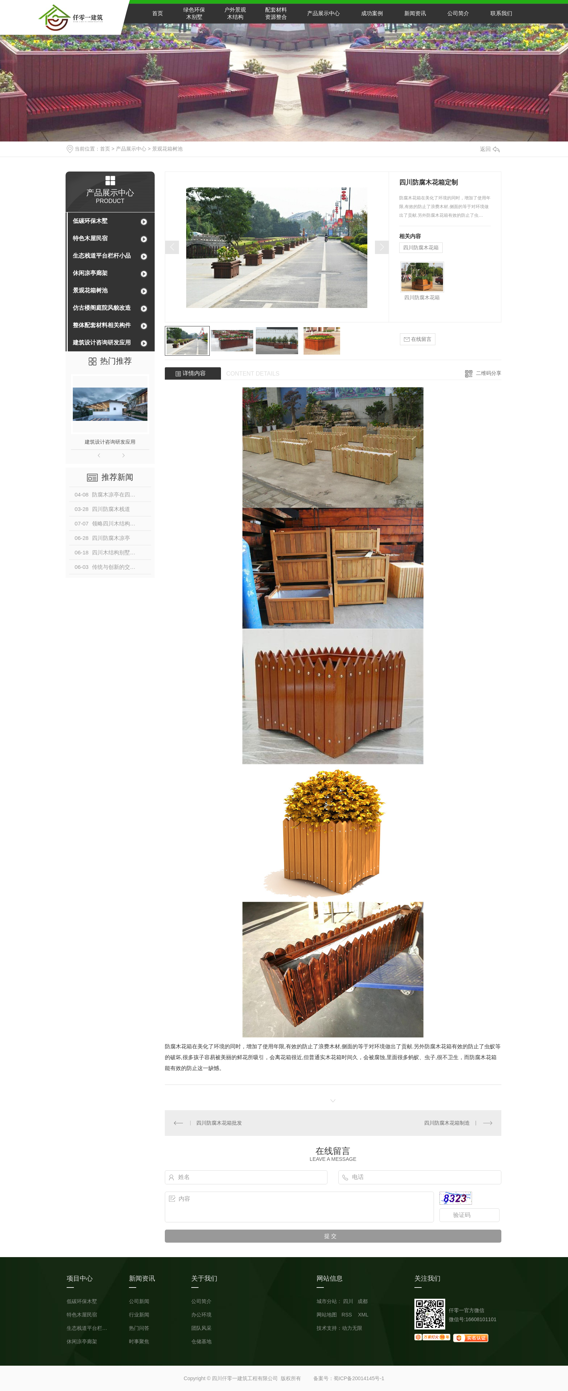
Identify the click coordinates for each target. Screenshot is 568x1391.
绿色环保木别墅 (194, 13)
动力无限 (352, 1328)
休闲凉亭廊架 (90, 273)
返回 (490, 149)
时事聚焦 (139, 1341)
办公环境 (201, 1315)
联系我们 (501, 13)
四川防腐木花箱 (421, 247)
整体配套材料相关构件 (102, 325)
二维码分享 (488, 373)
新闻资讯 (415, 13)
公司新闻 (139, 1301)
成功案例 (372, 13)
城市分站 (327, 1301)
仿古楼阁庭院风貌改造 (102, 308)
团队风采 (201, 1328)
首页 (157, 13)
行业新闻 (139, 1315)
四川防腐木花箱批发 (219, 1123)
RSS (348, 1315)
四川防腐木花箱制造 (447, 1123)
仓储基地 (201, 1341)
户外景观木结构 (235, 13)
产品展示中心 (323, 13)
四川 (348, 1301)
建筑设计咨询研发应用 (102, 342)
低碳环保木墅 (90, 221)
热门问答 (139, 1328)
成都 (363, 1301)
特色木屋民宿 (90, 238)
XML (363, 1315)
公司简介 (458, 13)
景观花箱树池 (167, 149)
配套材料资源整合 (276, 13)
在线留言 (417, 339)
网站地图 (327, 1315)
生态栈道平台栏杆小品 (102, 256)
